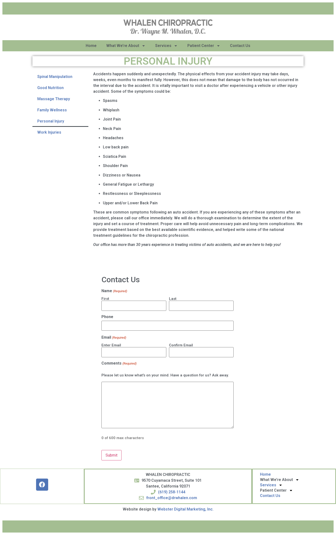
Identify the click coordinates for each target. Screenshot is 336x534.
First (105, 299)
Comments (118, 362)
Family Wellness (52, 110)
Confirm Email (181, 345)
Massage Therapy (53, 99)
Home (91, 45)
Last (172, 299)
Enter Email (111, 345)
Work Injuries (49, 132)
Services (166, 45)
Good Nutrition (50, 87)
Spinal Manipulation (54, 76)
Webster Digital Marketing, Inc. (185, 508)
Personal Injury (50, 121)
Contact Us (240, 45)
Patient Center (203, 45)
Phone (107, 317)
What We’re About (125, 45)
